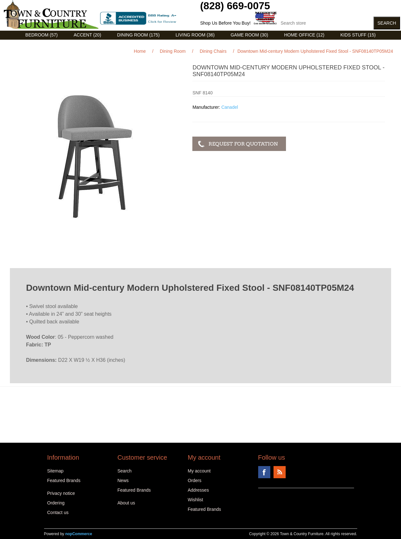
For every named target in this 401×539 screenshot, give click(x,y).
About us (126, 502)
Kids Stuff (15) (357, 34)
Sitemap (55, 470)
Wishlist (195, 499)
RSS (280, 472)
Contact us (58, 512)
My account (199, 470)
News (123, 480)
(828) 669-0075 (235, 6)
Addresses (198, 490)
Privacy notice (61, 493)
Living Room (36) (195, 34)
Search (125, 470)
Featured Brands (64, 480)
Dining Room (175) (138, 34)
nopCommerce (78, 534)
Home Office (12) (304, 34)
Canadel (229, 107)
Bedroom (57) (41, 34)
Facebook (264, 472)
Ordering (56, 502)
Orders (195, 480)
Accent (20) (87, 34)
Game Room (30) (249, 34)
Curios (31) (192, 44)
